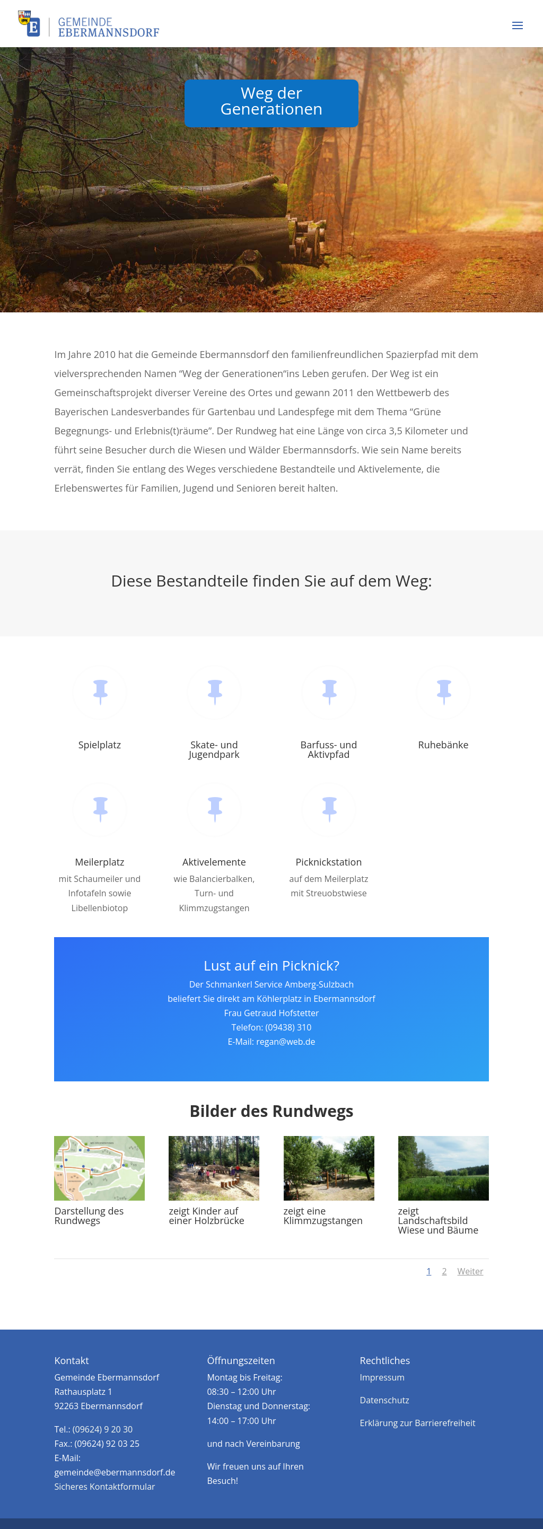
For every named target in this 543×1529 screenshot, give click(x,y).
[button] (517, 32)
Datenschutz (384, 1400)
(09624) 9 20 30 (103, 1429)
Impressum (382, 1377)
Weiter (471, 1271)
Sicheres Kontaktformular (104, 1486)
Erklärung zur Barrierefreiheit (418, 1423)
